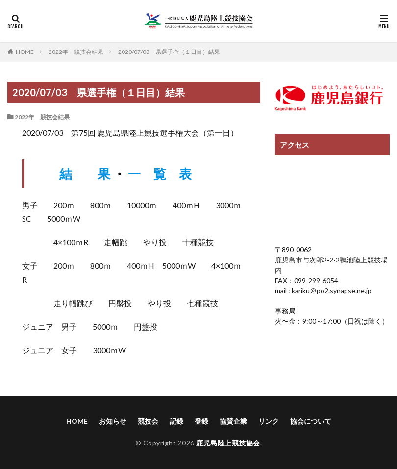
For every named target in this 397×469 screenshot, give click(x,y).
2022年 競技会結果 (76, 51)
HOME (25, 51)
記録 (176, 421)
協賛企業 (233, 421)
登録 (201, 421)
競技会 (148, 421)
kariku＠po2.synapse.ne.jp (331, 291)
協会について (310, 421)
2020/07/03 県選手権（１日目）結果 (169, 51)
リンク (268, 421)
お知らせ (112, 421)
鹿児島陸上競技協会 (228, 443)
